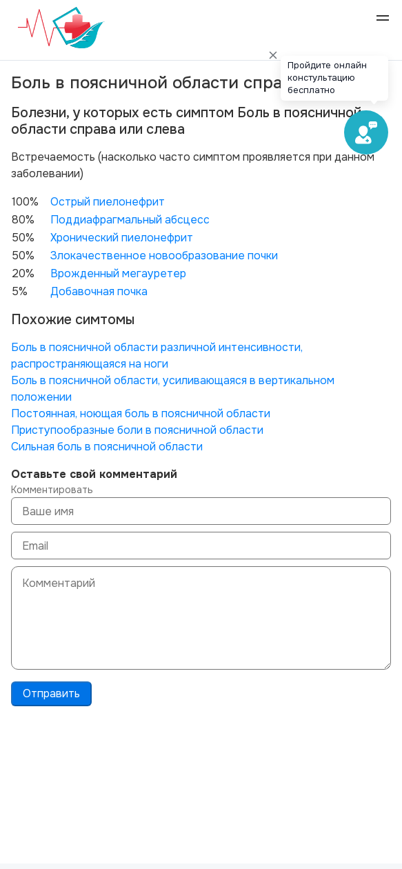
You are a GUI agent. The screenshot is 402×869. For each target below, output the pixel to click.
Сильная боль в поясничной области (107, 446)
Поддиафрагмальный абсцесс (130, 219)
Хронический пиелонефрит (121, 237)
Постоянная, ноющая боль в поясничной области (140, 413)
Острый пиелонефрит (107, 201)
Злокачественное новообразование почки (164, 255)
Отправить (51, 693)
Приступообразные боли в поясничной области (137, 430)
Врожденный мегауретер (118, 273)
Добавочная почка (99, 291)
